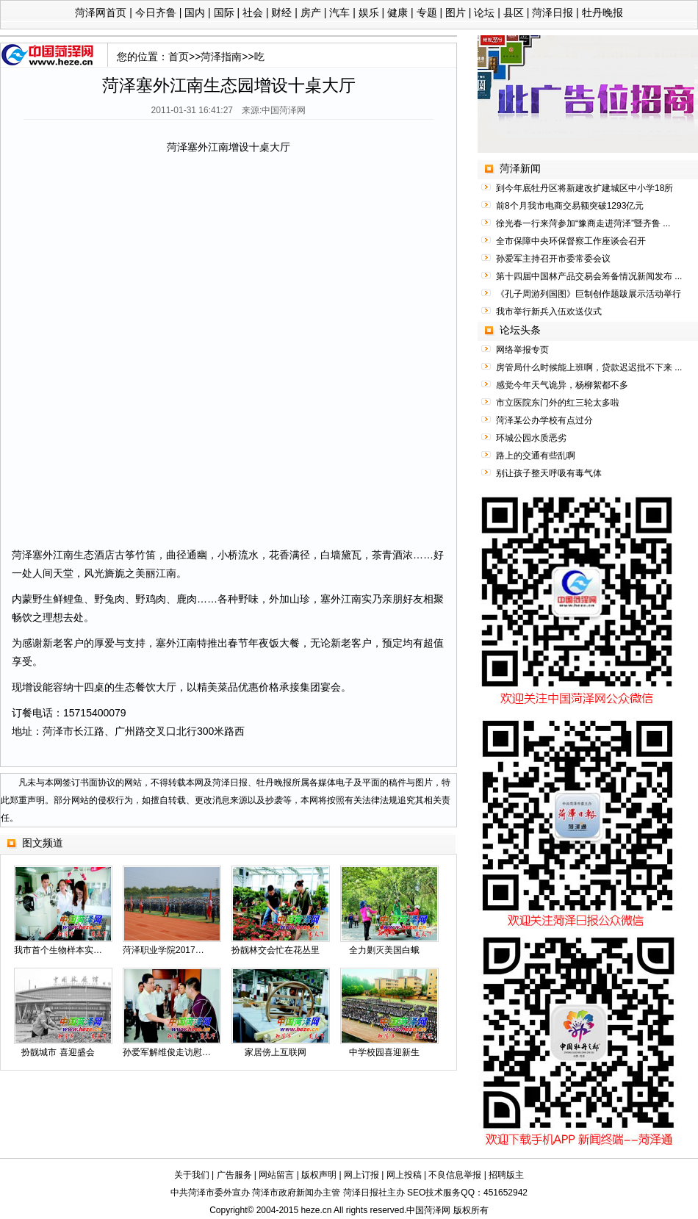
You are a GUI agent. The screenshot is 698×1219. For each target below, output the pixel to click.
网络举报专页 (522, 350)
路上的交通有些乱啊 (535, 455)
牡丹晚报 (602, 12)
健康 (397, 12)
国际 (224, 12)
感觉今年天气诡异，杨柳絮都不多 (562, 385)
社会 (252, 12)
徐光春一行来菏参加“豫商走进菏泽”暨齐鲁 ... (583, 223)
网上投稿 (404, 1175)
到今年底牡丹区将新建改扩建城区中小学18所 (584, 188)
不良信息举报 (454, 1175)
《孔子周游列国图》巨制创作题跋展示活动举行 (588, 294)
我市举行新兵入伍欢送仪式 (549, 311)
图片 (455, 12)
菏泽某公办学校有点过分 (544, 420)
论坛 (484, 12)
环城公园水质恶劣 (531, 438)
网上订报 (361, 1175)
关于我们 (191, 1175)
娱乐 (369, 12)
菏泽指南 (221, 56)
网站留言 (276, 1175)
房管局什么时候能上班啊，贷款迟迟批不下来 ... (589, 367)
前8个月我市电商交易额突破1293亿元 (570, 206)
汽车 (339, 12)
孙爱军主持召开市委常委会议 (553, 258)
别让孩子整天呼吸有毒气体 (549, 473)
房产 (311, 12)
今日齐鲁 (155, 12)
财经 (281, 12)
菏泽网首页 (100, 12)
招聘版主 (506, 1175)
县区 (513, 12)
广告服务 (234, 1175)
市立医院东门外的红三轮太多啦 (557, 403)
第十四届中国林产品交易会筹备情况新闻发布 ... (589, 276)
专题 (427, 12)
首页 (178, 56)
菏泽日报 (552, 12)
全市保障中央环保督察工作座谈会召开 (571, 241)
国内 (194, 12)
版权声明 (319, 1175)
